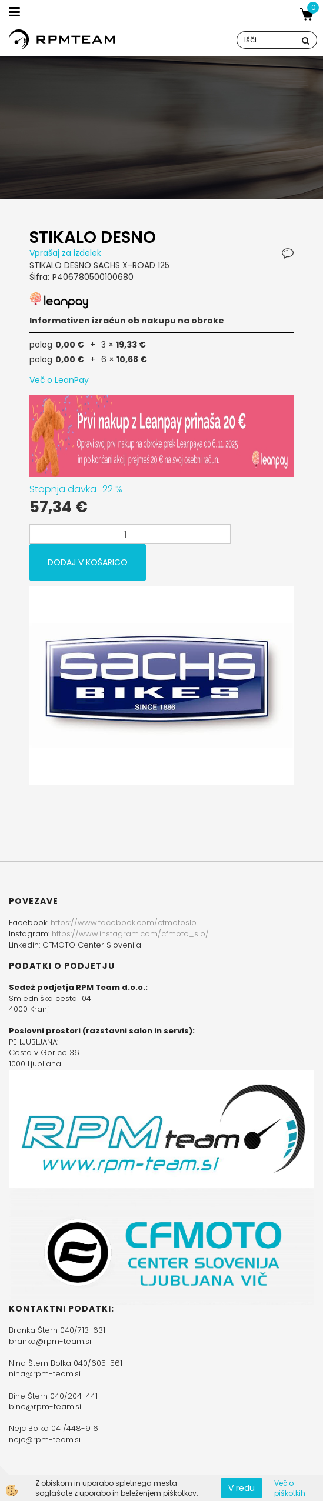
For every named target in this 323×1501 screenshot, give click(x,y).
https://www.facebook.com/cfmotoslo (124, 922)
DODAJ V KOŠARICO (88, 562)
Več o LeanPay (59, 380)
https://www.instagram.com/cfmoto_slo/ (130, 933)
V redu (241, 1488)
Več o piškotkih (289, 1488)
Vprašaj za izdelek (65, 253)
